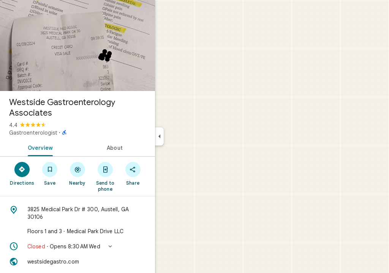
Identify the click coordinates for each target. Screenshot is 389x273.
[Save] (77, 173)
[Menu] (13, 13)
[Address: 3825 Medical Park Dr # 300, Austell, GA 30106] (104, 213)
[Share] (160, 173)
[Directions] (49, 173)
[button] (104, 246)
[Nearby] (105, 173)
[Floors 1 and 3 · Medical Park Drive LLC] (104, 231)
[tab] (66, 147)
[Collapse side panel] (186, 136)
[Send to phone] (132, 176)
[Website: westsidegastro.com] (104, 261)
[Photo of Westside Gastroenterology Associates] (104, 45)
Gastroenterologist (60, 132)
